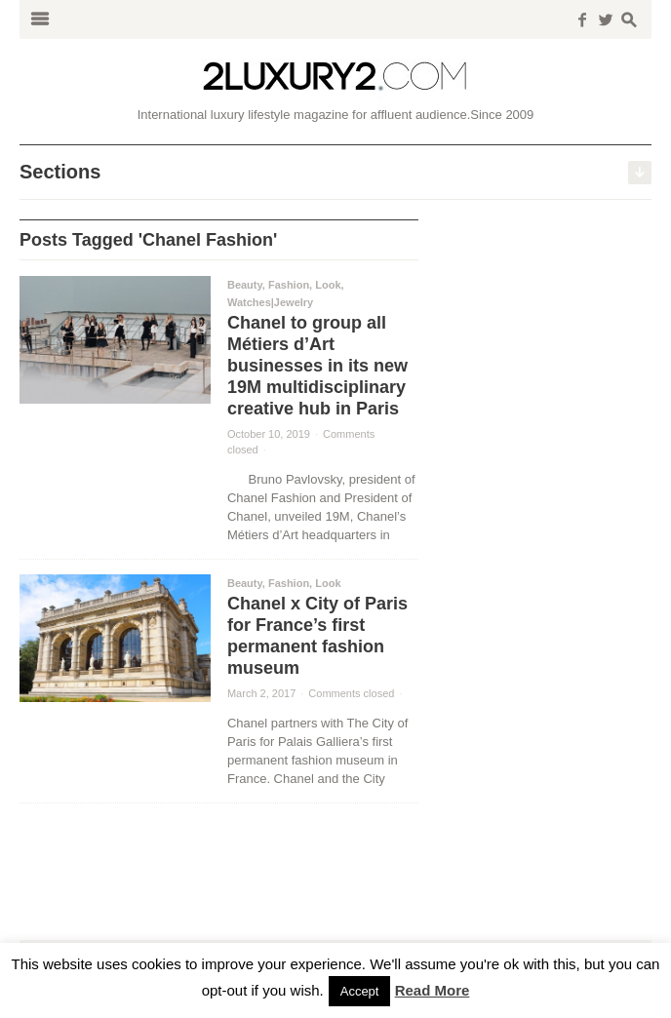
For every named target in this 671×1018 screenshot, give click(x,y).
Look (327, 285)
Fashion (288, 285)
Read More (432, 990)
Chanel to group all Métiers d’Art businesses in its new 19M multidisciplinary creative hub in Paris (317, 365)
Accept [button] (359, 991)
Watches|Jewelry (270, 302)
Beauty (244, 285)
